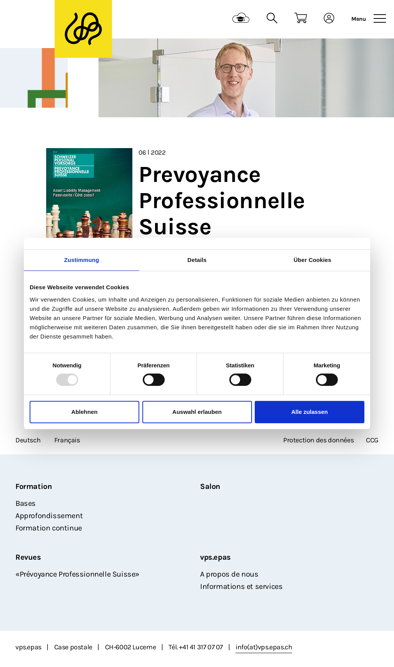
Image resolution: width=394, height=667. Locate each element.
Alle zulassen (309, 412)
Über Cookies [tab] (312, 260)
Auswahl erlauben (197, 412)
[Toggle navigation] (380, 18)
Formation (33, 486)
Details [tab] (197, 260)
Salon (210, 486)
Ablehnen (84, 412)
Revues (28, 557)
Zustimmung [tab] (81, 260)
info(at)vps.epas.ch (263, 647)
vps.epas (215, 557)
